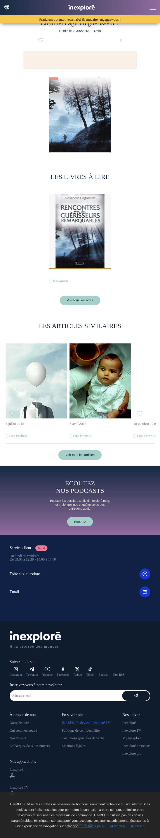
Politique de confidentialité (80, 730)
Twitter (77, 671)
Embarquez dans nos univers (30, 746)
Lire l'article (18, 436)
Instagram (16, 671)
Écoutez (80, 522)
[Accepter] (117, 826)
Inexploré (129, 723)
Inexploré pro (131, 753)
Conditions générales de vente (83, 738)
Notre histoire (19, 723)
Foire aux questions (80, 573)
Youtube (47, 671)
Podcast (103, 674)
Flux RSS (118, 674)
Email (80, 591)
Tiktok (90, 671)
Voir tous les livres (80, 300)
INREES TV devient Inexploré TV (86, 723)
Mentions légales (73, 746)
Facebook (63, 671)
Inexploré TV (131, 730)
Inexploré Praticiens (136, 746)
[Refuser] (137, 826)
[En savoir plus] (93, 826)
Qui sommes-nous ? (23, 730)
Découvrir (60, 281)
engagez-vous (109, 19)
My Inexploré (132, 738)
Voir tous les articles (79, 455)
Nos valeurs (18, 738)
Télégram (32, 671)
